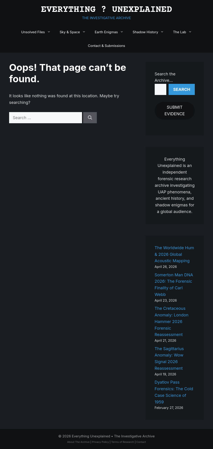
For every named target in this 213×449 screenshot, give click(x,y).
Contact (141, 442)
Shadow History (150, 32)
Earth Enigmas (111, 32)
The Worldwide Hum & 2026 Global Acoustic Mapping (174, 254)
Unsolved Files (38, 32)
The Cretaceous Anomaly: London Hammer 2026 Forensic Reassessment (172, 321)
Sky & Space (75, 32)
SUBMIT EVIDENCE (174, 110)
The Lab (184, 32)
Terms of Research (122, 442)
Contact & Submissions (106, 46)
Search (181, 89)
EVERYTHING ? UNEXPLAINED (106, 10)
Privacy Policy (100, 442)
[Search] (90, 117)
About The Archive (78, 442)
